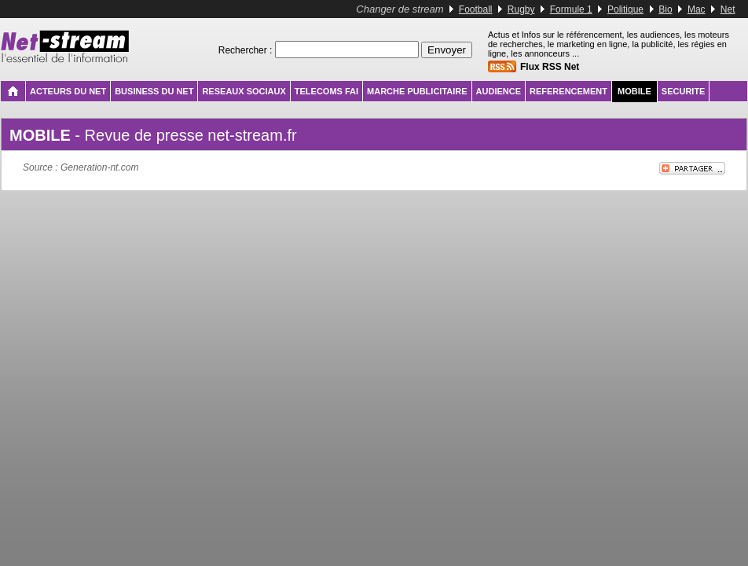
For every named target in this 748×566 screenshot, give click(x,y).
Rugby (521, 9)
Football (476, 9)
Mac (697, 9)
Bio (665, 9)
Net (727, 9)
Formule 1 (571, 9)
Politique (625, 9)
